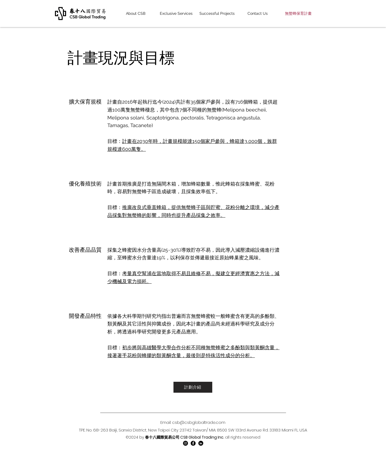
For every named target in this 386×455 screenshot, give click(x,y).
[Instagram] (185, 443)
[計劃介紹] (192, 387)
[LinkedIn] (200, 443)
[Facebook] (193, 443)
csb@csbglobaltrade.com (198, 422)
